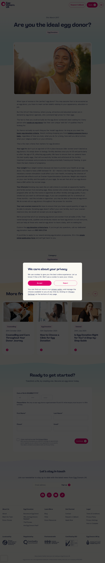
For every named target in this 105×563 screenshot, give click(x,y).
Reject (65, 283)
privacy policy (56, 289)
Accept (39, 283)
